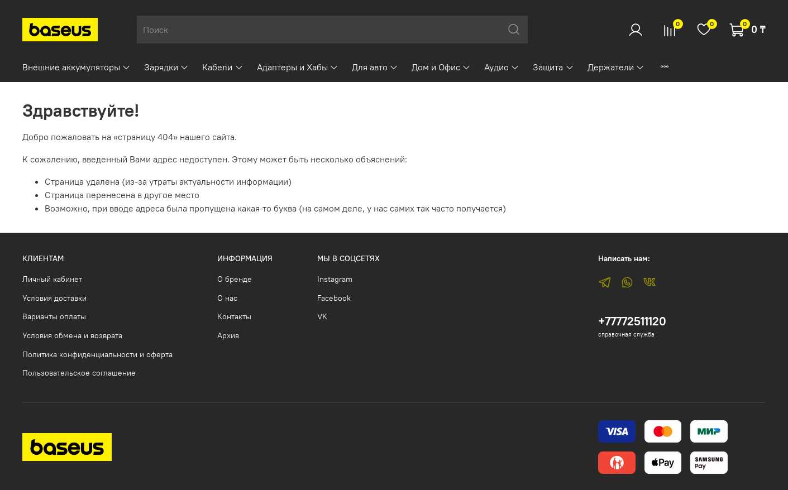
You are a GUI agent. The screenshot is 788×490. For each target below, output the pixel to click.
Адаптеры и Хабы (297, 67)
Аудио (501, 67)
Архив (228, 335)
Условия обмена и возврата (72, 335)
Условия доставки (54, 298)
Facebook (334, 298)
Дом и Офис (441, 67)
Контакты (234, 316)
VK (322, 316)
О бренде (234, 279)
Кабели (222, 67)
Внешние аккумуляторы (76, 67)
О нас (227, 298)
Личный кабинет (52, 279)
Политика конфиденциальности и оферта (97, 354)
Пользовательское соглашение (79, 373)
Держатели (616, 67)
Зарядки (166, 67)
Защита (553, 67)
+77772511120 (632, 321)
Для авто (375, 67)
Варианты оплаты (54, 316)
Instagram (334, 279)
